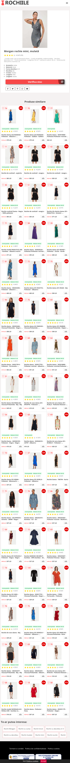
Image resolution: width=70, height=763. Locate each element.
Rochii (63, 735)
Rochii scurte (52, 735)
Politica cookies (54, 748)
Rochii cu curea (24, 729)
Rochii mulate (26, 735)
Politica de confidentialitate (35, 748)
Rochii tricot (38, 729)
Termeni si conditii (16, 748)
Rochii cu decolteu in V (55, 729)
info (20, 140)
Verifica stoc (46, 81)
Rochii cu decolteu (11, 735)
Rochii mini (40, 735)
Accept (43, 761)
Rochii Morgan (9, 729)
